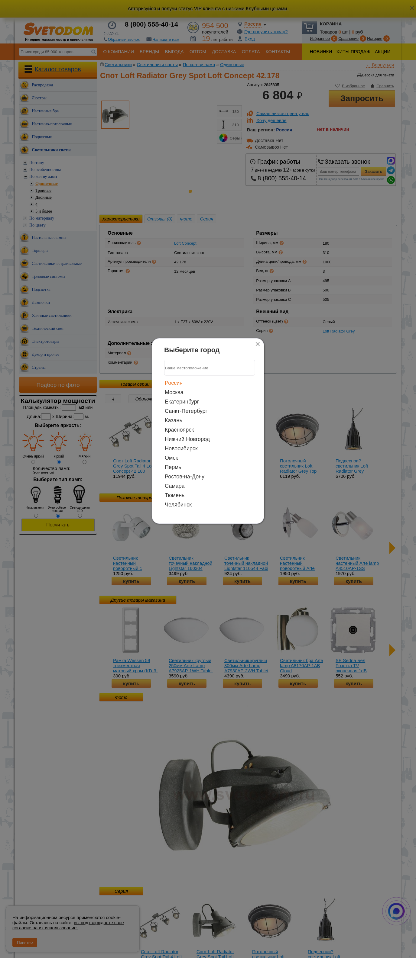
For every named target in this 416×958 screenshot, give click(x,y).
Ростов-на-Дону (184, 477)
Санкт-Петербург (186, 411)
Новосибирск (181, 448)
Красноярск (179, 430)
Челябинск (178, 505)
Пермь (173, 467)
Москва (174, 392)
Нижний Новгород (187, 439)
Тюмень (174, 495)
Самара (175, 486)
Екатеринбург (182, 402)
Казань (173, 420)
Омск (171, 458)
